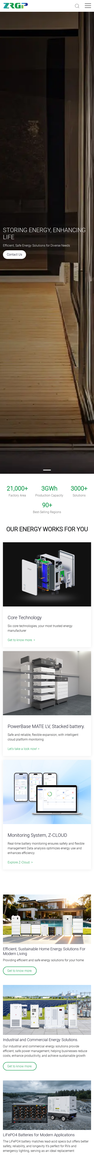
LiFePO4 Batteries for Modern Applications (39, 1134)
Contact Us (14, 254)
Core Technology (25, 617)
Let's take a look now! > (23, 749)
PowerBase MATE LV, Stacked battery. (46, 726)
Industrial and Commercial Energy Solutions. (40, 1039)
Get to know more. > (21, 640)
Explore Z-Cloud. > (20, 862)
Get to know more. (19, 971)
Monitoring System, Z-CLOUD (37, 835)
